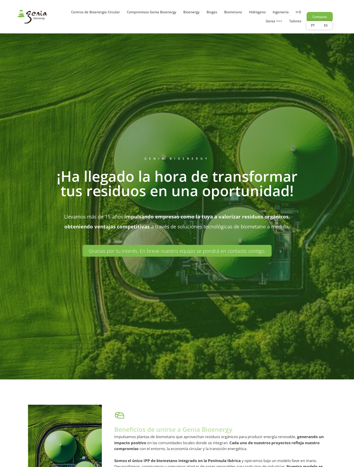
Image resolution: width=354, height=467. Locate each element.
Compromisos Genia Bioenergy (151, 12)
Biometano (233, 12)
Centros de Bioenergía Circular (95, 12)
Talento (295, 21)
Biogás (212, 12)
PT (313, 25)
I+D (298, 12)
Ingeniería (281, 12)
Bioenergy (191, 12)
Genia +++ (274, 21)
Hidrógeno (257, 12)
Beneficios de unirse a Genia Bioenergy (173, 432)
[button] (177, 251)
